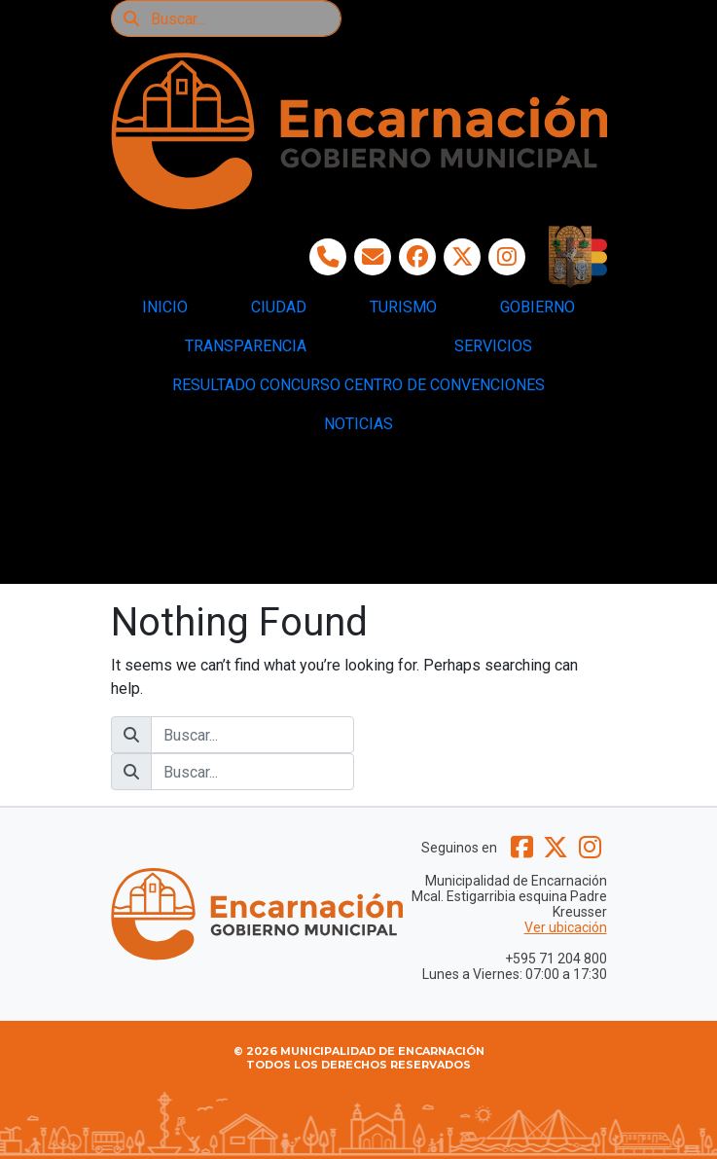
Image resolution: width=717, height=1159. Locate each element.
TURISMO (403, 307)
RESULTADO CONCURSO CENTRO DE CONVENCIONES (358, 385)
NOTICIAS (358, 424)
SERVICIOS (493, 346)
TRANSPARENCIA (245, 346)
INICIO (165, 307)
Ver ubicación (565, 927)
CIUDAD (278, 307)
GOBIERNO (537, 307)
